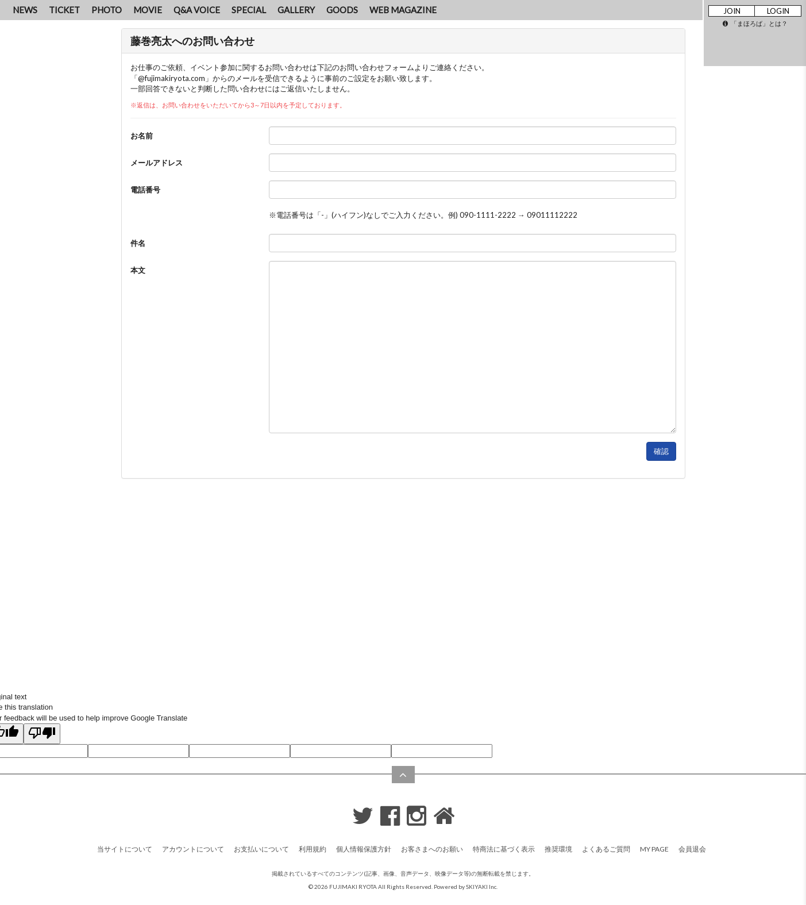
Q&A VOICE (196, 10)
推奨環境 (558, 849)
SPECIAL (249, 10)
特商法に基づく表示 (504, 849)
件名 (137, 243)
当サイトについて (124, 849)
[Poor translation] (42, 733)
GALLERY (296, 10)
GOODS (342, 10)
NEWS (25, 10)
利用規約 (312, 849)
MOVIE (147, 10)
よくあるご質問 (606, 849)
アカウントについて (193, 849)
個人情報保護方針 (363, 849)
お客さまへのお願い (432, 849)
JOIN (732, 11)
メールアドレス (156, 162)
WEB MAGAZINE (403, 10)
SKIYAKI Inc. (482, 886)
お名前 (141, 135)
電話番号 (145, 189)
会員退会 (692, 849)
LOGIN (778, 11)
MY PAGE (654, 849)
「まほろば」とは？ (755, 23)
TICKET (64, 10)
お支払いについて (261, 849)
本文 (137, 270)
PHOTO (106, 10)
